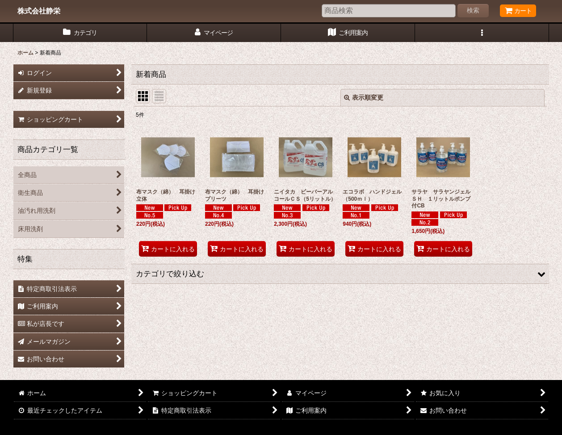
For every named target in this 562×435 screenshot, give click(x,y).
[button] (482, 33)
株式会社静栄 (38, 11)
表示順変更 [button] (363, 97)
